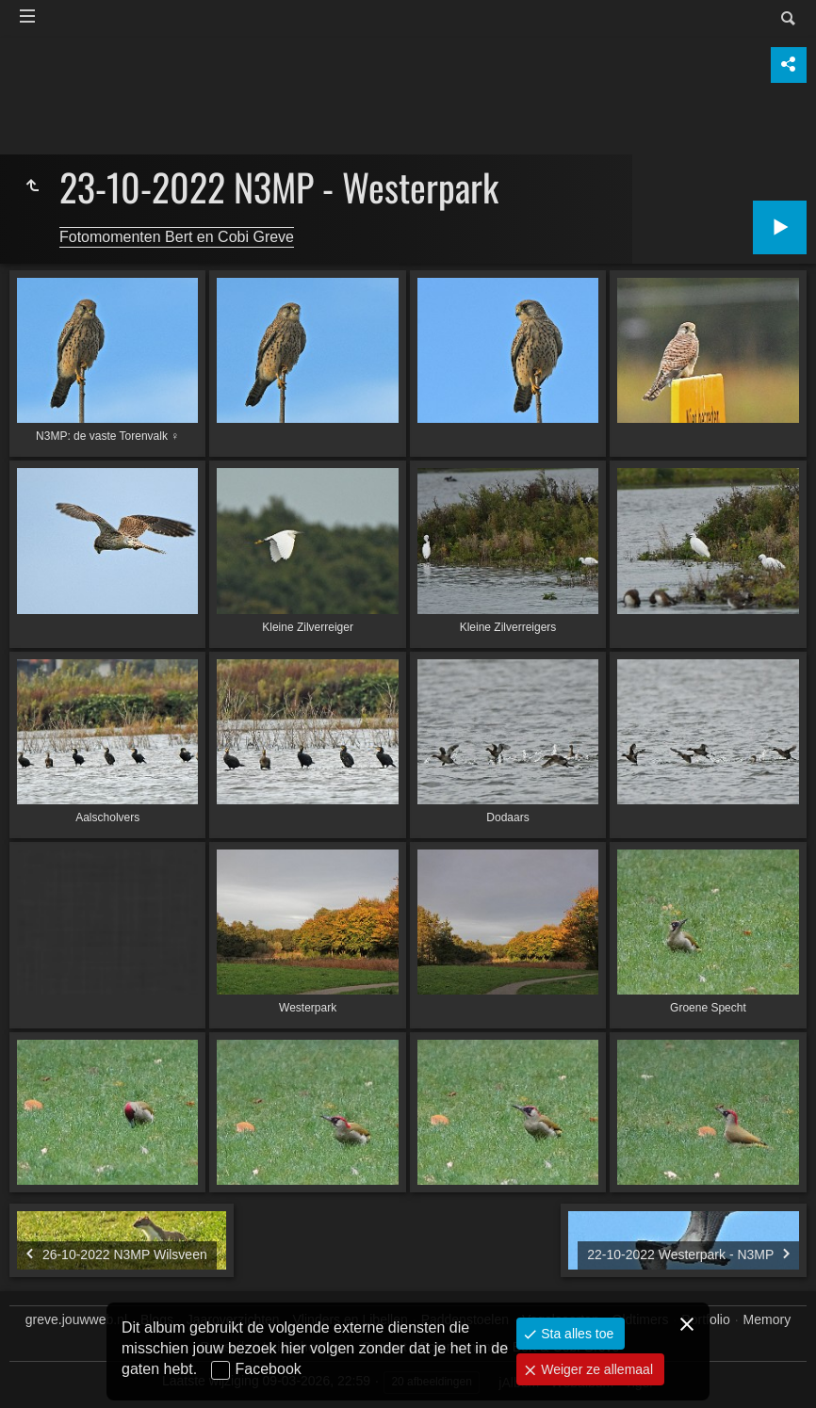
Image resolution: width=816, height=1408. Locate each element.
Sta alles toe (575, 1333)
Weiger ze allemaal (595, 1369)
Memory (767, 1319)
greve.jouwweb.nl (76, 1319)
